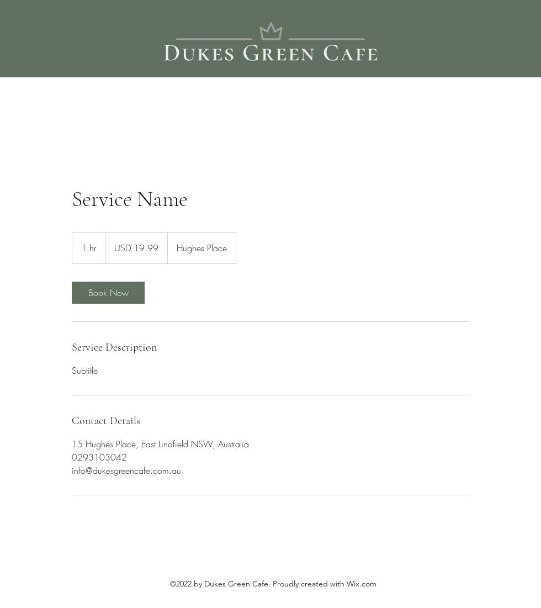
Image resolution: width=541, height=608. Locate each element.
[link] (108, 293)
